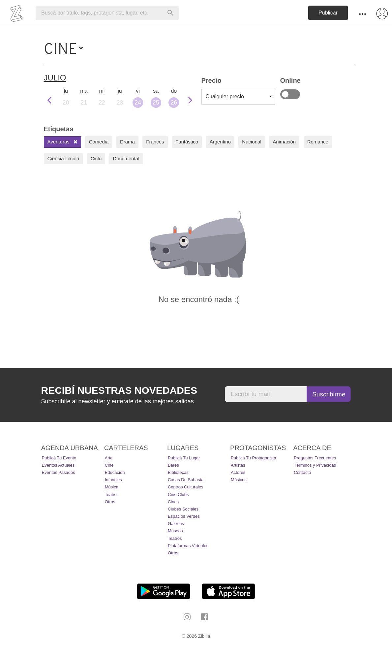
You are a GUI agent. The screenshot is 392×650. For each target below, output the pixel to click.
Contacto (302, 472)
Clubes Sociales (183, 509)
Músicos (239, 479)
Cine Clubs (178, 494)
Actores (238, 472)
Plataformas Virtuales (188, 545)
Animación (284, 141)
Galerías (176, 523)
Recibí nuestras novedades (119, 390)
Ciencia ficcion (63, 158)
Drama (127, 141)
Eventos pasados (58, 472)
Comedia (98, 141)
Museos (175, 530)
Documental (126, 158)
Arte (109, 457)
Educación (115, 472)
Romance (317, 141)
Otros (110, 501)
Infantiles (113, 479)
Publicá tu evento (59, 457)
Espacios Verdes (184, 516)
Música (111, 486)
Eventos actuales (58, 465)
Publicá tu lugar (184, 457)
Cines (173, 501)
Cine (109, 465)
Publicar (328, 12)
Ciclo (96, 158)
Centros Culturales (185, 486)
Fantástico (186, 141)
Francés (155, 141)
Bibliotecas (178, 472)
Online (290, 94)
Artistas (238, 465)
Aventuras (62, 141)
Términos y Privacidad (315, 465)
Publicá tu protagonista (253, 457)
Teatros (175, 538)
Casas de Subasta (185, 479)
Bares (173, 465)
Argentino (220, 141)
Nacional (251, 141)
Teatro (111, 494)
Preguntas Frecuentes (315, 457)
